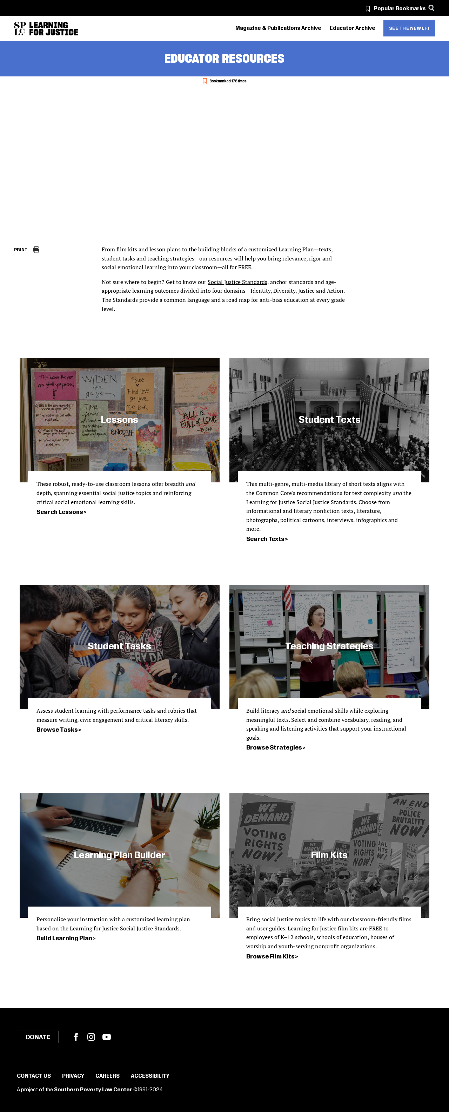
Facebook (76, 1037)
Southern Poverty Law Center (93, 1089)
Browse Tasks (57, 730)
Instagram (91, 1037)
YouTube (106, 1037)
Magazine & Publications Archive (278, 28)
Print (21, 250)
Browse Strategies (274, 748)
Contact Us (34, 1076)
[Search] (431, 8)
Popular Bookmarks (400, 8)
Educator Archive (352, 28)
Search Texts (265, 539)
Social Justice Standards (237, 282)
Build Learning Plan (64, 938)
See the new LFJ (409, 28)
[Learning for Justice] (53, 28)
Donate (38, 1037)
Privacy (73, 1076)
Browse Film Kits (270, 957)
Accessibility (150, 1076)
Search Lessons (59, 512)
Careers (107, 1076)
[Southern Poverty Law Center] (20, 28)
